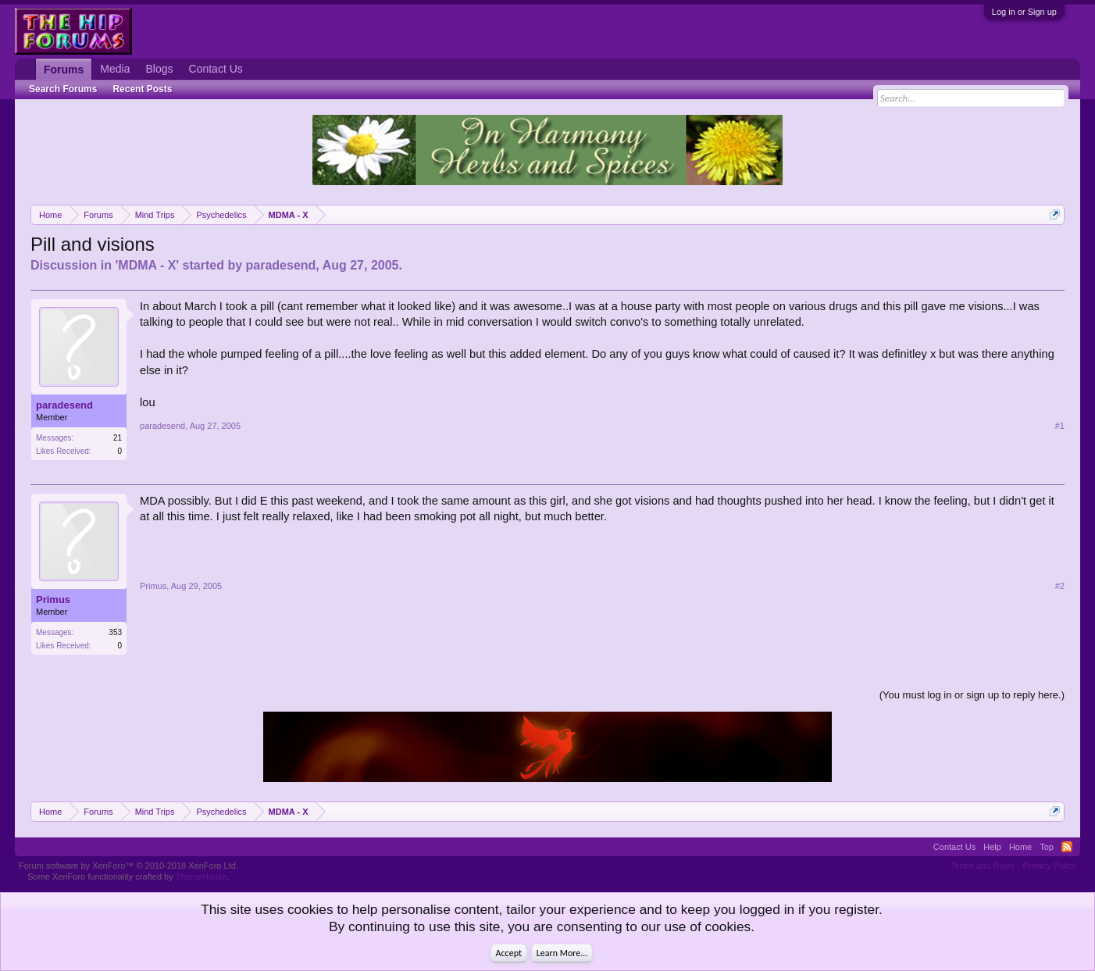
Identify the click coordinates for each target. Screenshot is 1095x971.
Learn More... (562, 953)
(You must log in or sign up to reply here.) (972, 695)
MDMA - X (147, 265)
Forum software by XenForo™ (128, 865)
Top (1047, 846)
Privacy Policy (1049, 865)
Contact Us (216, 68)
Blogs (159, 68)
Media (115, 68)
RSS (1066, 846)
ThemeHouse (201, 876)
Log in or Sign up (1024, 11)
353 (115, 632)
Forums (64, 69)
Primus (53, 599)
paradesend (281, 265)
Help (992, 846)
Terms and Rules (983, 865)
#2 (1060, 586)
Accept (509, 953)
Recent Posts (142, 89)
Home (1020, 846)
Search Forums (63, 89)
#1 (1060, 425)
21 (117, 438)
